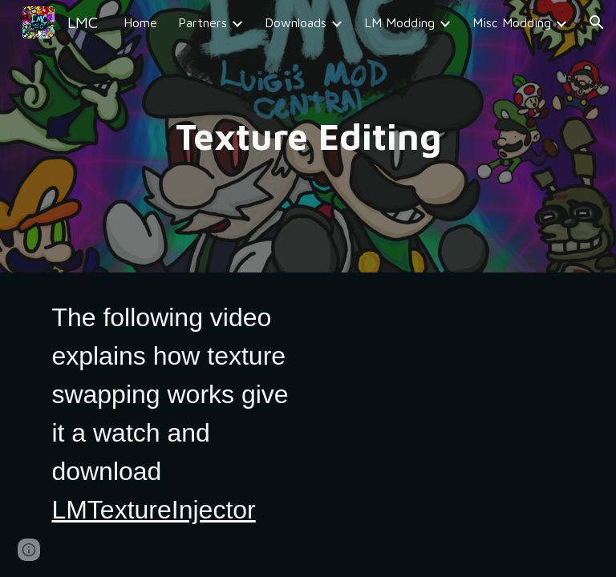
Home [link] (140, 22)
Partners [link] (202, 22)
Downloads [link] (295, 22)
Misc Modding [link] (511, 22)
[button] (597, 22)
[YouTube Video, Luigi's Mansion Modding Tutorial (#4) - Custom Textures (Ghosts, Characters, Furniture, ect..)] (442, 379)
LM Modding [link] (399, 22)
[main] (307, 136)
